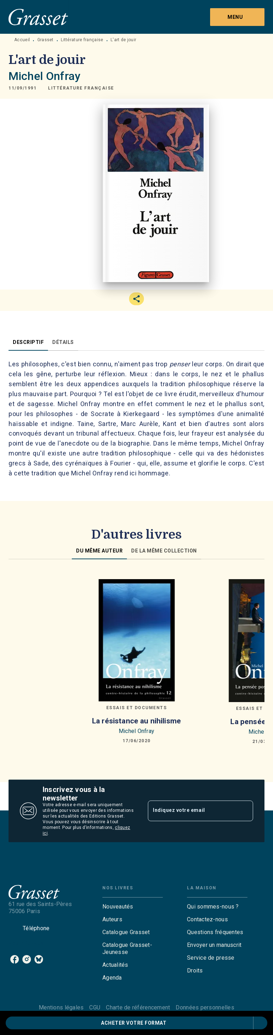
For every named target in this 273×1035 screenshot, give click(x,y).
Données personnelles (205, 1007)
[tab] (28, 342)
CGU (94, 1007)
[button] (81, 88)
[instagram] (27, 959)
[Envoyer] (244, 810)
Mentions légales (61, 1007)
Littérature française (82, 39)
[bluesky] (39, 959)
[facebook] (15, 959)
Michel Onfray (44, 76)
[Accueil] (38, 17)
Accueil (22, 39)
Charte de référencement (138, 1007)
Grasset (45, 39)
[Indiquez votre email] (191, 810)
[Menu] (237, 17)
